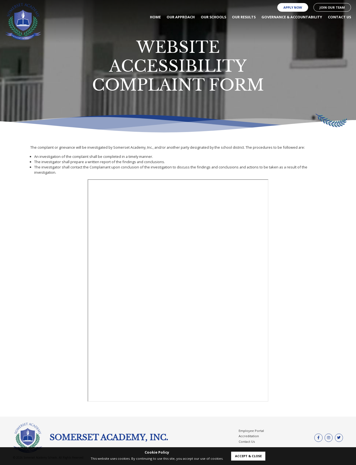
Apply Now (292, 7)
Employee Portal (251, 431)
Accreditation (249, 436)
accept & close (248, 456)
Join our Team (332, 7)
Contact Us (247, 441)
